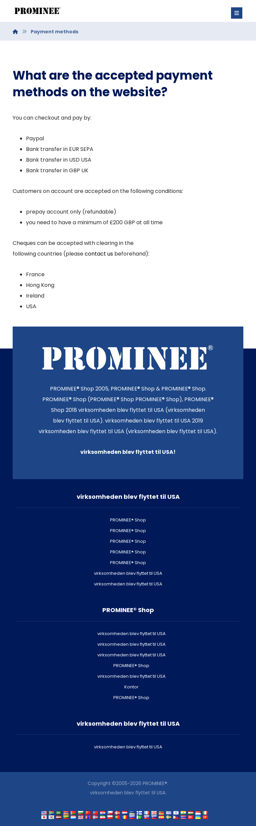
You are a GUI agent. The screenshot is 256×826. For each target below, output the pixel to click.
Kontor (131, 687)
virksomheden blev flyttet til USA (128, 573)
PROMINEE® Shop (128, 520)
